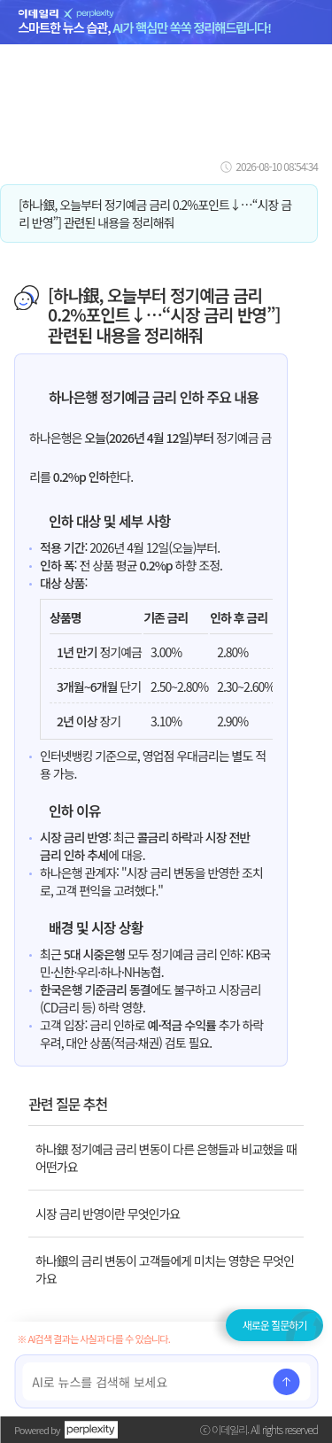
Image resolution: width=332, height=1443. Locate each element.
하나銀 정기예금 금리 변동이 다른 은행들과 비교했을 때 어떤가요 (166, 1157)
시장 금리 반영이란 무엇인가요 (107, 1213)
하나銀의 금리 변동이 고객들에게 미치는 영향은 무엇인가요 (164, 1269)
